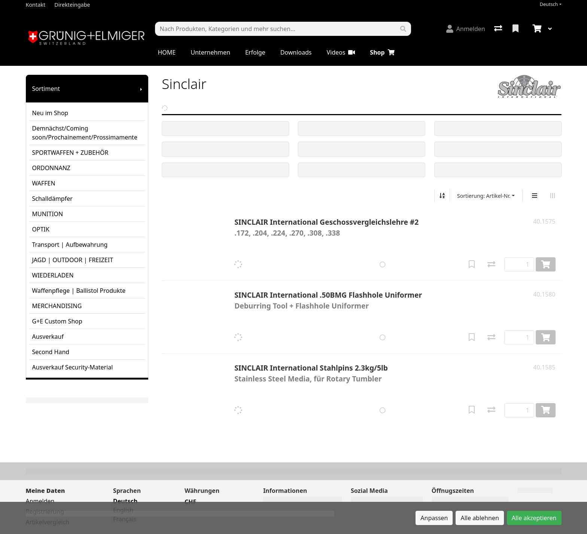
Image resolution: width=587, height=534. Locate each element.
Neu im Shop (50, 113)
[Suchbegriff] (275, 29)
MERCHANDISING (57, 306)
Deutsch (549, 4)
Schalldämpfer (52, 198)
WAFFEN (43, 183)
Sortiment (46, 89)
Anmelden (40, 501)
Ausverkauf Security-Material (72, 367)
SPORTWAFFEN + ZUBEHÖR (70, 152)
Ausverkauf (48, 336)
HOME (167, 52)
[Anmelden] (466, 28)
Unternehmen (210, 52)
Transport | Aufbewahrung (70, 244)
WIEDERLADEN (53, 275)
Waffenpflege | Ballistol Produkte (79, 290)
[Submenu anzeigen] (141, 88)
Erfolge (255, 52)
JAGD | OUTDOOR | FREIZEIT (72, 260)
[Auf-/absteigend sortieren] (442, 195)
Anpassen (434, 518)
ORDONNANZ (51, 168)
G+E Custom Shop (57, 321)
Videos (340, 52)
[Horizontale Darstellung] (553, 195)
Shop (382, 52)
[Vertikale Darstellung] (535, 195)
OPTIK (40, 229)
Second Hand (51, 352)
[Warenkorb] (536, 29)
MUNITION (47, 214)
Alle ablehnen (479, 518)
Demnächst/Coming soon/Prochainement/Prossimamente (84, 132)
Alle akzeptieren (534, 518)
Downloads (296, 52)
